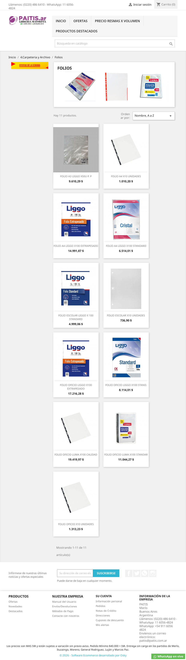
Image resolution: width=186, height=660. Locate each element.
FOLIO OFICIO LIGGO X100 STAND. (126, 385)
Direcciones (103, 615)
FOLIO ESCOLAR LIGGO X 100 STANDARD (75, 317)
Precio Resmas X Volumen (117, 21)
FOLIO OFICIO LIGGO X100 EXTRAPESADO (76, 386)
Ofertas (80, 21)
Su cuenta (104, 596)
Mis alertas (102, 625)
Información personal (109, 601)
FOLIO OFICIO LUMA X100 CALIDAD (75, 454)
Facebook (128, 573)
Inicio (61, 21)
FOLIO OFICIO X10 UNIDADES (76, 524)
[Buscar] (115, 43)
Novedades (15, 606)
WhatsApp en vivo (168, 656)
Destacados (16, 611)
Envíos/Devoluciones (64, 606)
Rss (144, 573)
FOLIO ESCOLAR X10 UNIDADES (126, 315)
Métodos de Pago (62, 611)
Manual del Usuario (64, 601)
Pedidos (100, 606)
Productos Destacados (76, 31)
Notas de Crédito (106, 610)
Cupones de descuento (110, 620)
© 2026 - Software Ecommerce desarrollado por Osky (93, 655)
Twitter (136, 573)
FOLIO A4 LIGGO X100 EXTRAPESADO (76, 246)
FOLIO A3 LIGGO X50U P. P (76, 176)
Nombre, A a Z (154, 116)
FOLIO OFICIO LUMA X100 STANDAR (126, 454)
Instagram (152, 573)
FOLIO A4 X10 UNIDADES (126, 176)
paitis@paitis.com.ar (153, 641)
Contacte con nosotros (65, 616)
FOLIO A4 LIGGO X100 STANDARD (126, 246)
